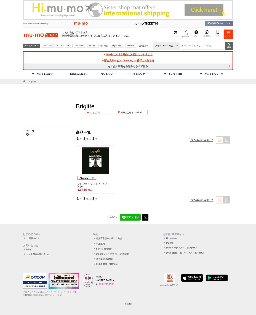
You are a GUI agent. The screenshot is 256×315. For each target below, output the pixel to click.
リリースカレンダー (136, 74)
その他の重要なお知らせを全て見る (128, 66)
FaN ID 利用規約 (104, 249)
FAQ (28, 249)
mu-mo (169, 243)
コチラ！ (85, 35)
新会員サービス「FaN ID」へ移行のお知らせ (128, 60)
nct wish (130, 45)
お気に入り (95, 112)
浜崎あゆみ (144, 46)
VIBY (68, 45)
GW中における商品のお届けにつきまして (128, 54)
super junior (117, 45)
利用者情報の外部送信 (107, 264)
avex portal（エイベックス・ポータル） (185, 253)
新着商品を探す (78, 74)
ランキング (106, 74)
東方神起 (104, 46)
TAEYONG (47, 45)
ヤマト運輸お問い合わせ (38, 254)
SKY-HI (92, 45)
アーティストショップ (211, 74)
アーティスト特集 (173, 74)
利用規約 (100, 243)
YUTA (59, 45)
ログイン (115, 35)
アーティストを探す (42, 74)
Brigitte (81, 186)
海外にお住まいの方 (131, 112)
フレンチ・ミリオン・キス (92, 183)
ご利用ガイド (32, 238)
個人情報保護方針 (104, 259)
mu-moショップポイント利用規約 (112, 254)
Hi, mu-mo (171, 238)
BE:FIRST (80, 45)
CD (29, 134)
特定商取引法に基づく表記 (109, 238)
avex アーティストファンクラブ (181, 248)
